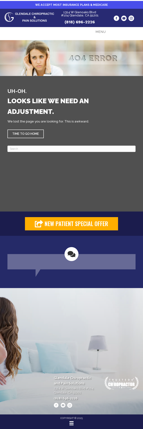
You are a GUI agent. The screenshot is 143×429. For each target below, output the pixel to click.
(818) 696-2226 (80, 22)
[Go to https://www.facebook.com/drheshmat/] (116, 18)
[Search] (71, 149)
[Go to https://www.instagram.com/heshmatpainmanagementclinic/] (131, 18)
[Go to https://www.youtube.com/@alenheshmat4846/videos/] (124, 18)
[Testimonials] (71, 258)
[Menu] (71, 423)
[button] (25, 134)
